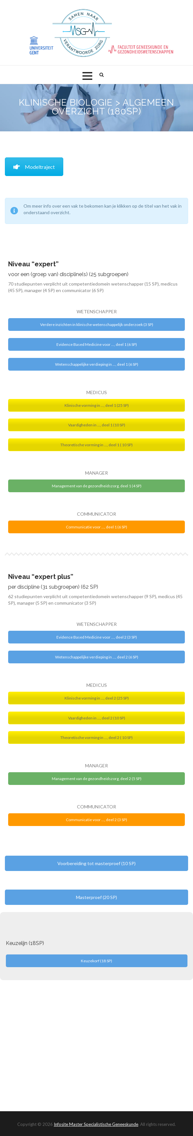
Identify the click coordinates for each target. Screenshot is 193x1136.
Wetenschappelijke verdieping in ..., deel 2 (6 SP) (96, 657)
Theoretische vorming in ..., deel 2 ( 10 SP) (96, 737)
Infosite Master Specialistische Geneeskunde (96, 1124)
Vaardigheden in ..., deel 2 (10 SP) (96, 718)
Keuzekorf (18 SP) (96, 960)
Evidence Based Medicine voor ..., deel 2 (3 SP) (96, 637)
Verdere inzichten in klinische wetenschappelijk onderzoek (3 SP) (96, 324)
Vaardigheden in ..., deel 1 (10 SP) (96, 424)
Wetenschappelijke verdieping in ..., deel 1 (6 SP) (96, 364)
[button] (87, 76)
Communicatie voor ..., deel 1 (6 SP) (96, 526)
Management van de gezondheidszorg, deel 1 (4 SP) (96, 485)
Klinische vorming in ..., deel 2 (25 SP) (97, 698)
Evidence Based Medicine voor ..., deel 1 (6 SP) (96, 344)
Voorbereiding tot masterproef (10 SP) (96, 863)
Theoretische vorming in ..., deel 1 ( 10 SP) (96, 444)
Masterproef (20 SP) (96, 897)
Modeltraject (34, 167)
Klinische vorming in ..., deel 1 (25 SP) (97, 405)
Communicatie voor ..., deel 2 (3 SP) (96, 819)
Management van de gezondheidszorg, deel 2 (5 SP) (96, 778)
